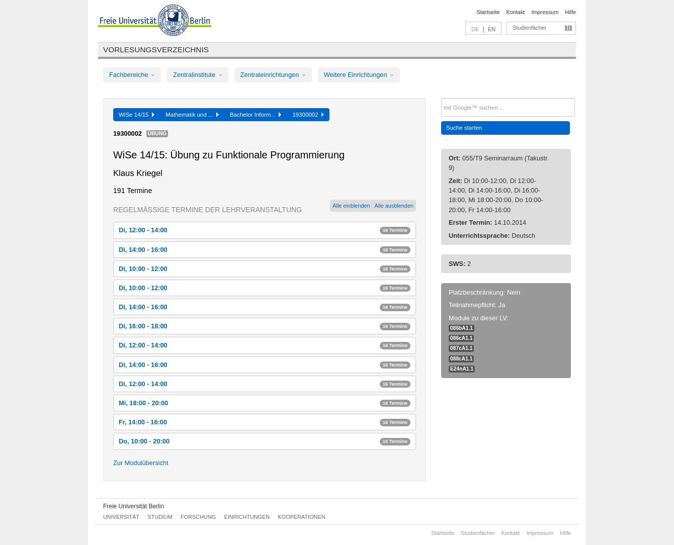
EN (491, 29)
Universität (121, 517)
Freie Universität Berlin (133, 506)
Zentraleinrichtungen (273, 74)
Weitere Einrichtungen (359, 74)
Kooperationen (301, 517)
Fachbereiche (132, 74)
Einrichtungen (247, 517)
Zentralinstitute (197, 74)
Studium (160, 517)
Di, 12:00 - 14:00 (264, 230)
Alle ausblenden (394, 206)
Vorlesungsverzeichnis (156, 49)
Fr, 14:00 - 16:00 (264, 422)
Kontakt (516, 12)
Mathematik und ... (192, 115)
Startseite (488, 12)
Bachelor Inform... (255, 115)
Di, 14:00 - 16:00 (264, 249)
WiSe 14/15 (136, 115)
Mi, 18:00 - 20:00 (264, 403)
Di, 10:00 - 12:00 (264, 268)
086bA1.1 (461, 328)
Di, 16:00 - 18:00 (264, 326)
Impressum (544, 12)
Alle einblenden (351, 206)
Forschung (198, 517)
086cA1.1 (461, 338)
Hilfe (570, 12)
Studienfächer (529, 28)
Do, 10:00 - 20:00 (264, 441)
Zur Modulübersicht (140, 463)
